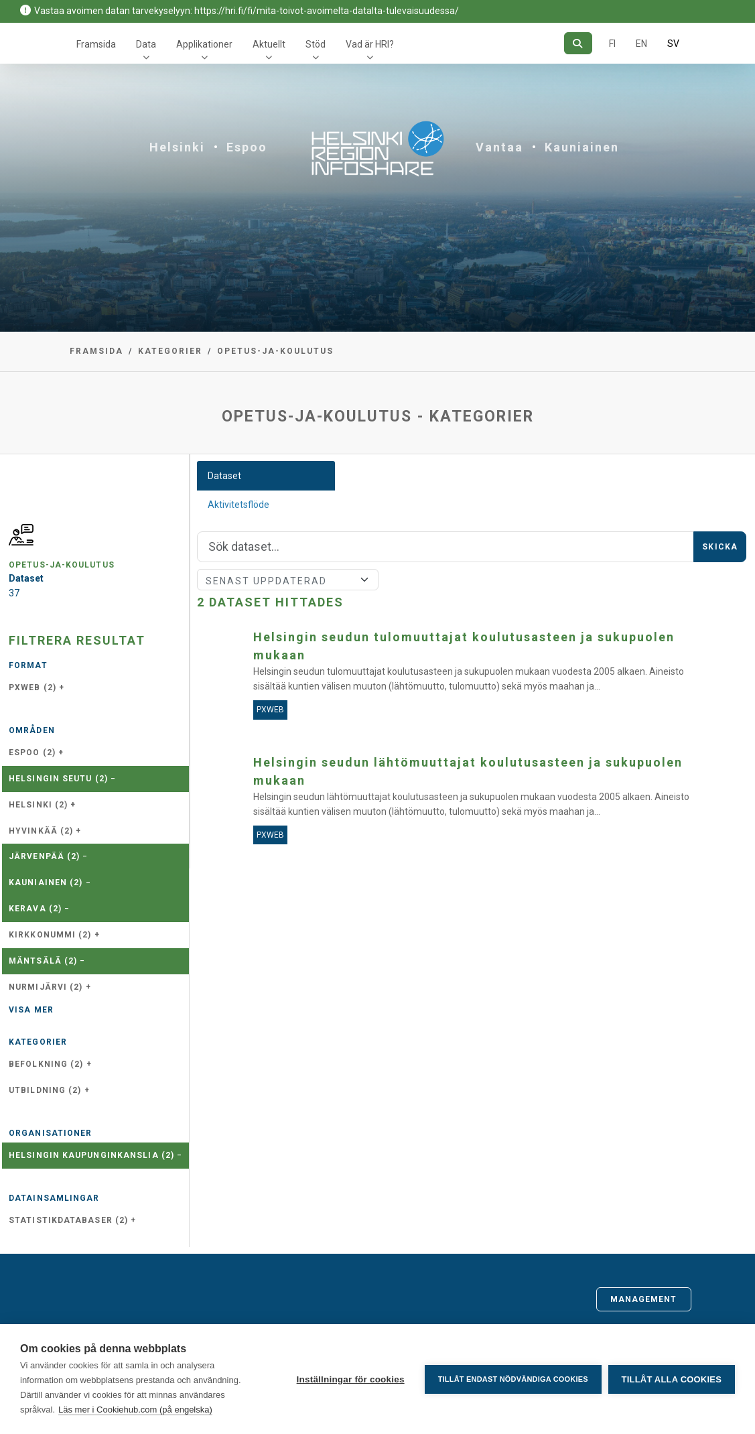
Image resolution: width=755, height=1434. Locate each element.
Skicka (720, 546)
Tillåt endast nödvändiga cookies (512, 1379)
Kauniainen (582, 147)
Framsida (96, 44)
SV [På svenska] (673, 43)
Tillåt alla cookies (672, 1379)
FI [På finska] (612, 43)
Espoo (246, 147)
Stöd (315, 44)
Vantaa (499, 147)
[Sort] (288, 579)
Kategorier (170, 351)
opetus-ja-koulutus (275, 351)
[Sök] (578, 43)
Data (146, 44)
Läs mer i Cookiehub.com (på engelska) (135, 1410)
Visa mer (31, 1010)
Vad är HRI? (370, 44)
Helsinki (177, 147)
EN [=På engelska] (641, 43)
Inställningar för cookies (350, 1379)
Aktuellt (269, 44)
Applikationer (204, 44)
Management (643, 1299)
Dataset (224, 475)
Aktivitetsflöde (238, 504)
